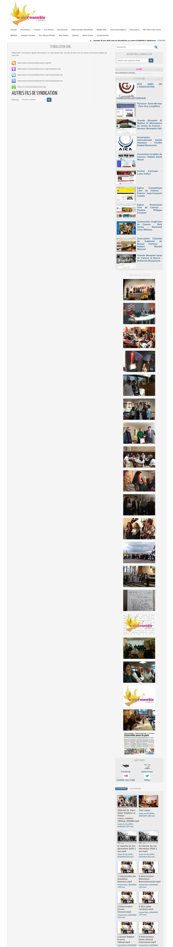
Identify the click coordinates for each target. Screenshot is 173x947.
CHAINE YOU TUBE (126, 777)
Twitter (147, 777)
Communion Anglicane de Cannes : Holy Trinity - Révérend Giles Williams (149, 221)
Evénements (62, 30)
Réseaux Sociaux (28, 35)
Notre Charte (87, 35)
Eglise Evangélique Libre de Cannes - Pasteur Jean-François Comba (149, 187)
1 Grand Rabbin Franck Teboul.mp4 (127, 922)
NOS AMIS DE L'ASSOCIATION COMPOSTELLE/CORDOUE (149, 86)
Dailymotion (147, 769)
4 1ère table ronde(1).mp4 (144, 896)
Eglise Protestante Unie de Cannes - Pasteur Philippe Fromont (149, 204)
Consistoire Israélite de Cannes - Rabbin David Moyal (149, 152)
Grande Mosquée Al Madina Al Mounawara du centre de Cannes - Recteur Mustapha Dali (149, 121)
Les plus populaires (141, 786)
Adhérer (75, 35)
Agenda (139, 69)
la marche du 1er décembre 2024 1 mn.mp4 (124, 840)
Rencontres (134, 30)
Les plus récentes (123, 786)
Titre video (143, 808)
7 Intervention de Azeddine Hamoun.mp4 (127, 867)
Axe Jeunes (49, 30)
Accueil (14, 30)
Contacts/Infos (103, 35)
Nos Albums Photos (47, 35)
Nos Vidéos (63, 35)
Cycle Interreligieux (118, 30)
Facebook (126, 769)
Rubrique (15, 100)
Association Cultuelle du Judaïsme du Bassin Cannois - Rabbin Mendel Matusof (149, 238)
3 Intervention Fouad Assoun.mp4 (126, 896)
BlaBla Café (101, 30)
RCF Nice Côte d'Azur (152, 30)
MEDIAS (14, 35)
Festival (37, 30)
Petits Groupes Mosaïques (82, 30)
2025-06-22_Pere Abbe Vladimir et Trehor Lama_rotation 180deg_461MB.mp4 (126, 811)
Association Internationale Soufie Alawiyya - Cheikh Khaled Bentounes (149, 136)
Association (25, 30)
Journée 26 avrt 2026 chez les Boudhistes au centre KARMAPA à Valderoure (126, 41)
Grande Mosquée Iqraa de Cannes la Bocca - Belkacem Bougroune (149, 255)
